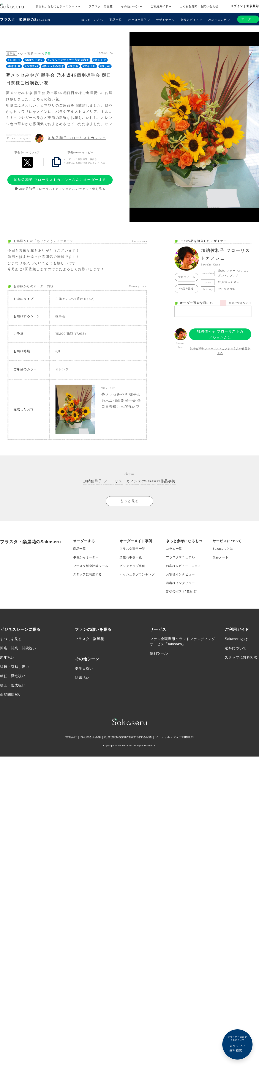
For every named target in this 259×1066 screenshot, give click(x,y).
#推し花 (105, 66)
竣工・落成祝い (12, 686)
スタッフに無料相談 (241, 658)
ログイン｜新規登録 (244, 6)
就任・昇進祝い (12, 677)
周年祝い (7, 658)
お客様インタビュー (180, 575)
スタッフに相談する (87, 575)
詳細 (48, 53)
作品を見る (186, 288)
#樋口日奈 (14, 66)
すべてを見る (11, 639)
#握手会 (73, 66)
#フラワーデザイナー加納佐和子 (68, 59)
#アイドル (89, 66)
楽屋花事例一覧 (131, 557)
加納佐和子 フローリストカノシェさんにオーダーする (60, 180)
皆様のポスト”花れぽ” (181, 592)
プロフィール (186, 277)
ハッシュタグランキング (137, 575)
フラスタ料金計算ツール (90, 566)
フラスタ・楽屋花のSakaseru (25, 19)
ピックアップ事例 (132, 566)
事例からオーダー (86, 557)
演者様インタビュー (180, 583)
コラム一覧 (174, 549)
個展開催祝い (11, 695)
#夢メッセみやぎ (53, 66)
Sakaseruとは (223, 549)
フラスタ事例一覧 (132, 549)
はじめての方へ (92, 19)
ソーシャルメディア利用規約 (177, 737)
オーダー (248, 19)
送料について (235, 649)
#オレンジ (99, 59)
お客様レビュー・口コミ (183, 566)
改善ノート (221, 557)
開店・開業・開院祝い (18, 649)
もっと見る (129, 501)
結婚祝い (82, 678)
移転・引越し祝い (14, 667)
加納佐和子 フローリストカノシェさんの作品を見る (220, 351)
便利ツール (159, 654)
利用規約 (108, 737)
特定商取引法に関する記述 (134, 737)
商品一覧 (115, 19)
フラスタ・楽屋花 (100, 6)
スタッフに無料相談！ (237, 1043)
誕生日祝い (84, 669)
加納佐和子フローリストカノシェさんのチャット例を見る (60, 189)
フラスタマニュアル (180, 557)
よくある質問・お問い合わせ (199, 6)
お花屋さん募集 (88, 737)
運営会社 (67, 737)
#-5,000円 (14, 59)
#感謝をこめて (34, 59)
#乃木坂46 (31, 66)
